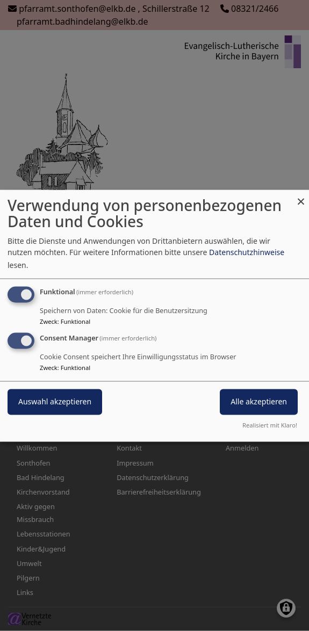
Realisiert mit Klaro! (269, 425)
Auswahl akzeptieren (54, 401)
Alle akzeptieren (259, 401)
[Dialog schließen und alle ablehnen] (301, 196)
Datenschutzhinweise (246, 252)
